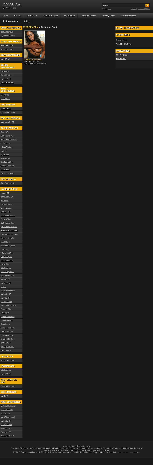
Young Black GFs (7, 83)
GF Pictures (121, 55)
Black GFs (31, 63)
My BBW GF (5, 59)
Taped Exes (5, 170)
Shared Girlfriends (7, 317)
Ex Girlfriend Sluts (7, 136)
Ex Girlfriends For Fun (9, 140)
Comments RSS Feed (144, 9)
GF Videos (121, 58)
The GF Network (7, 173)
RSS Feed (134, 9)
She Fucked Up (7, 162)
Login (109, 9)
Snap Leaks (5, 324)
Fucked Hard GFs (7, 238)
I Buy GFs (4, 249)
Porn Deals (32, 16)
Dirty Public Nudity (8, 183)
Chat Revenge (6, 208)
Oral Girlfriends (6, 302)
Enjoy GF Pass (6, 219)
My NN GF (5, 155)
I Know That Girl (7, 147)
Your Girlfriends (6, 350)
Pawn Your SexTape (8, 305)
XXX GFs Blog (12, 4)
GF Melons (5, 95)
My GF (3, 151)
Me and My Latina (7, 360)
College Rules (6, 109)
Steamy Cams (108, 16)
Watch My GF (6, 343)
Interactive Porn (128, 16)
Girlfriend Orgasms (8, 245)
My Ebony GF (6, 79)
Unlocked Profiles (7, 339)
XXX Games (69, 16)
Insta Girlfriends (7, 410)
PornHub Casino (88, 16)
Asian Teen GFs (7, 45)
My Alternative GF (7, 122)
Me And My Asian (7, 49)
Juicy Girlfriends (7, 261)
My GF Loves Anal (8, 36)
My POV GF (5, 298)
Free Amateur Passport (9, 234)
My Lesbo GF (6, 294)
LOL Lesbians (6, 268)
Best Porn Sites (50, 16)
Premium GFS (6, 309)
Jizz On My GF (6, 257)
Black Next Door (7, 75)
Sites (26, 21)
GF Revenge (5, 143)
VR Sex (17, 16)
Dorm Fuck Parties (8, 112)
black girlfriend (41, 63)
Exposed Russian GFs (9, 231)
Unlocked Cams (7, 335)
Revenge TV (5, 158)
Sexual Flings (120, 40)
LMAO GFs (5, 264)
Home (5, 16)
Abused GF (5, 193)
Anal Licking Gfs (7, 32)
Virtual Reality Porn (123, 44)
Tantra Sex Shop (10, 21)
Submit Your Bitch (7, 166)
